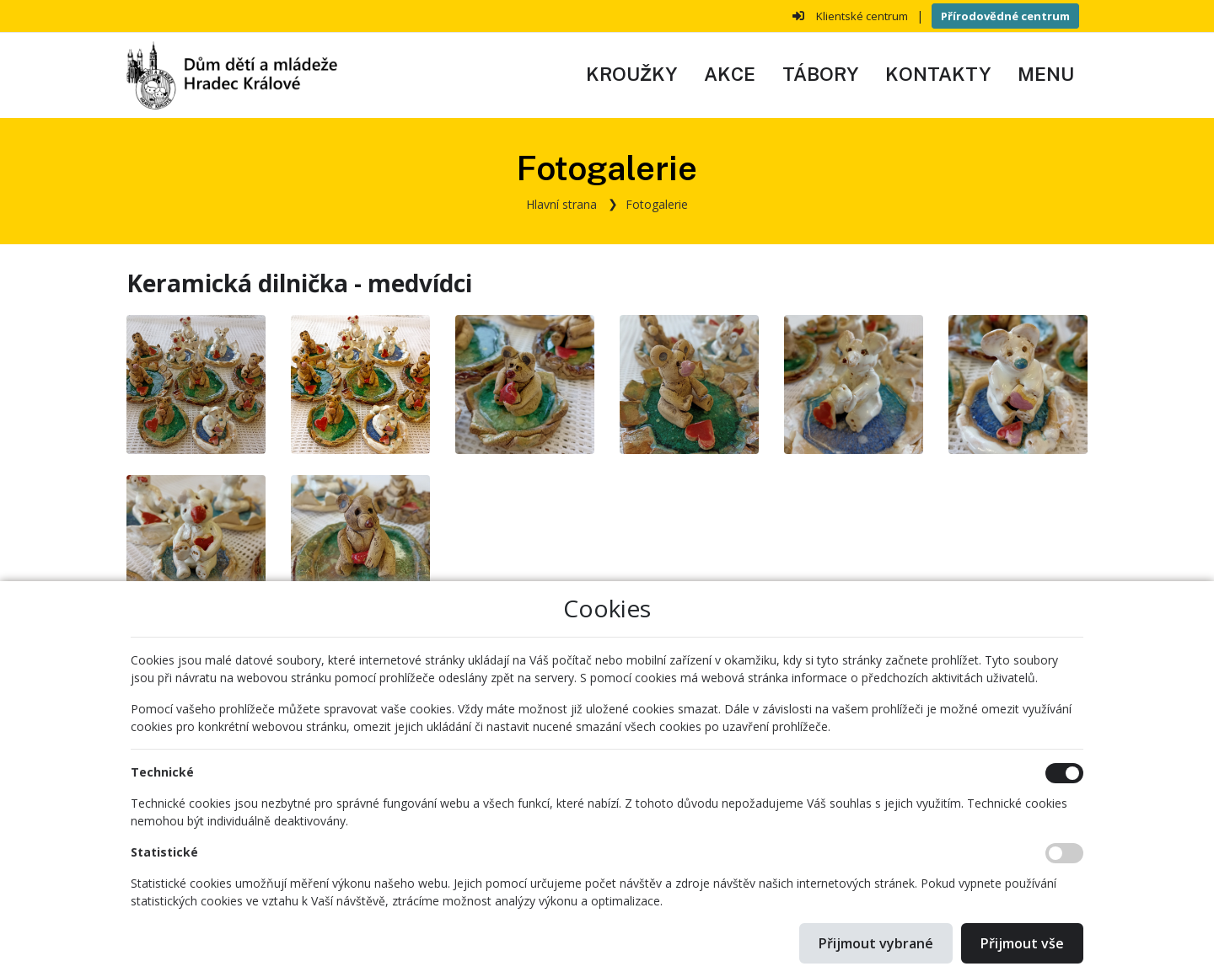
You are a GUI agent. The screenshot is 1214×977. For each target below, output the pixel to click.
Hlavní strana (561, 204)
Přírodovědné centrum (1005, 16)
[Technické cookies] (1064, 773)
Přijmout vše (1022, 943)
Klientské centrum (862, 16)
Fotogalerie (657, 204)
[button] (1046, 75)
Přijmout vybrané (876, 943)
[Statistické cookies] (1064, 853)
